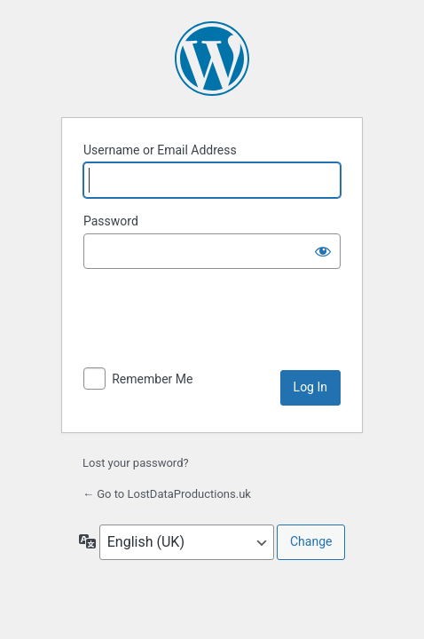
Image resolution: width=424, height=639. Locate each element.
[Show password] (323, 251)
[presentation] (218, 326)
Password (110, 221)
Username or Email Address (160, 150)
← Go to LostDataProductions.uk (166, 494)
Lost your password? (135, 462)
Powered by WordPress (212, 58)
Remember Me (152, 379)
